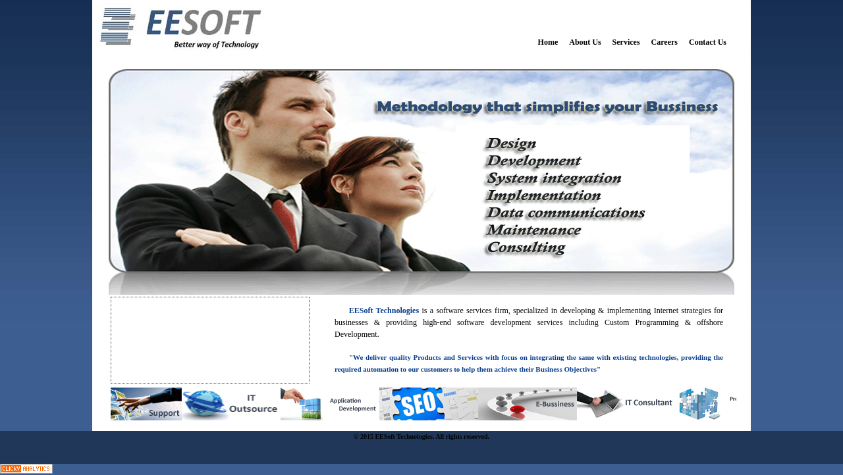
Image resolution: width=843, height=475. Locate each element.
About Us (585, 42)
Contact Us (707, 42)
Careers (664, 42)
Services (626, 42)
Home (548, 42)
